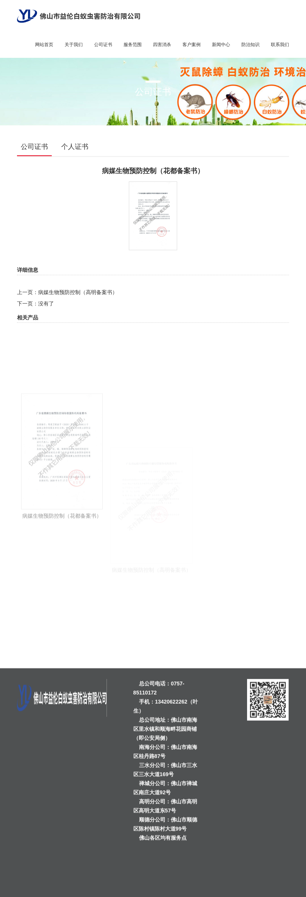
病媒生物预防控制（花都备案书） (62, 566)
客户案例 (191, 44)
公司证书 (103, 44)
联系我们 (280, 44)
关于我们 (74, 44)
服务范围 (133, 44)
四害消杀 (162, 44)
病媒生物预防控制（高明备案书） (77, 292)
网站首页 (44, 44)
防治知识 (250, 44)
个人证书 (74, 146)
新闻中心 (221, 44)
